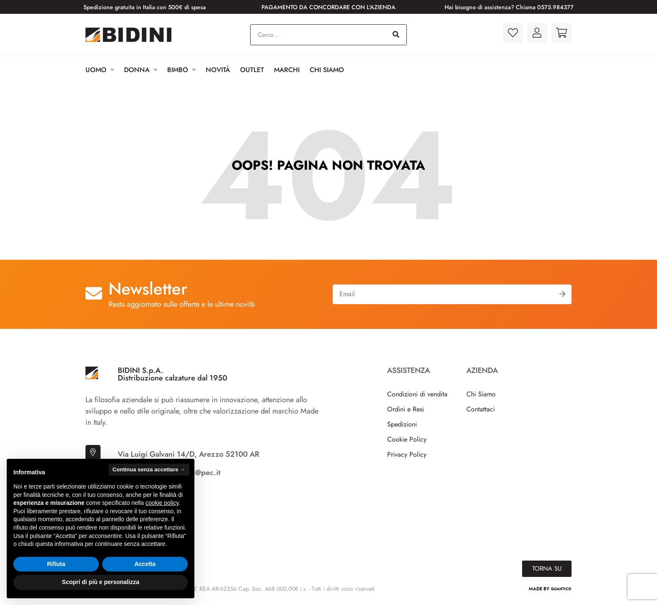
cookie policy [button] (161, 502)
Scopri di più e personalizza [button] (100, 582)
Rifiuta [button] (56, 564)
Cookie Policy (407, 439)
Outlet (252, 70)
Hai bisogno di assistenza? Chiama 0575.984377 (509, 7)
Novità (218, 70)
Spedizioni (402, 424)
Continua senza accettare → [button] (149, 469)
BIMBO (181, 70)
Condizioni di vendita (417, 394)
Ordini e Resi (405, 409)
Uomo (99, 70)
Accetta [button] (145, 564)
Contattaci (480, 409)
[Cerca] (395, 35)
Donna (140, 70)
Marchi (287, 70)
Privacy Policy (407, 454)
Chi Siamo (327, 70)
